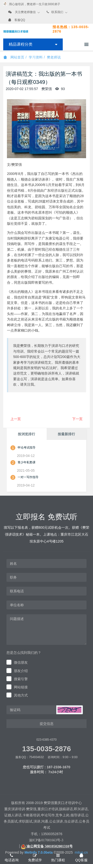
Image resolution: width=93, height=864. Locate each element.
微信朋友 (21, 662)
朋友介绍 (21, 671)
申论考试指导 (26, 447)
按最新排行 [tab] (66, 434)
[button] (69, 710)
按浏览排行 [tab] (26, 434)
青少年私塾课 (26, 462)
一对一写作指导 (28, 477)
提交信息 (47, 724)
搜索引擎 (21, 679)
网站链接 (21, 687)
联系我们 (57, 12)
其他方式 (21, 695)
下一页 (77, 419)
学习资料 (36, 57)
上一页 (15, 419)
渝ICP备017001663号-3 (46, 840)
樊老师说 (54, 57)
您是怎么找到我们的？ (23, 653)
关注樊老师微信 (25, 12)
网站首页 (13, 57)
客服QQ (19, 20)
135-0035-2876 (46, 749)
